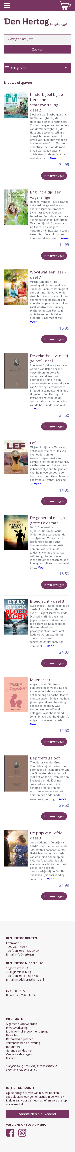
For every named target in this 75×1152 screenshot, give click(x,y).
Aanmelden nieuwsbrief (37, 1114)
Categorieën (36, 68)
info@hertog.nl (24, 954)
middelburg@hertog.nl (29, 979)
